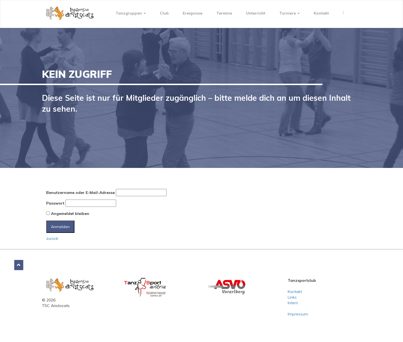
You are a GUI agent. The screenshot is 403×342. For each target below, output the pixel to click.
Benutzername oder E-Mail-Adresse (80, 192)
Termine (224, 13)
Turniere (289, 13)
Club (164, 13)
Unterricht (255, 13)
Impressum (298, 314)
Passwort (55, 203)
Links (292, 297)
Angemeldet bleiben (67, 213)
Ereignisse (192, 13)
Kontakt (321, 13)
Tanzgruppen (131, 13)
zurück (52, 238)
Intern (293, 302)
